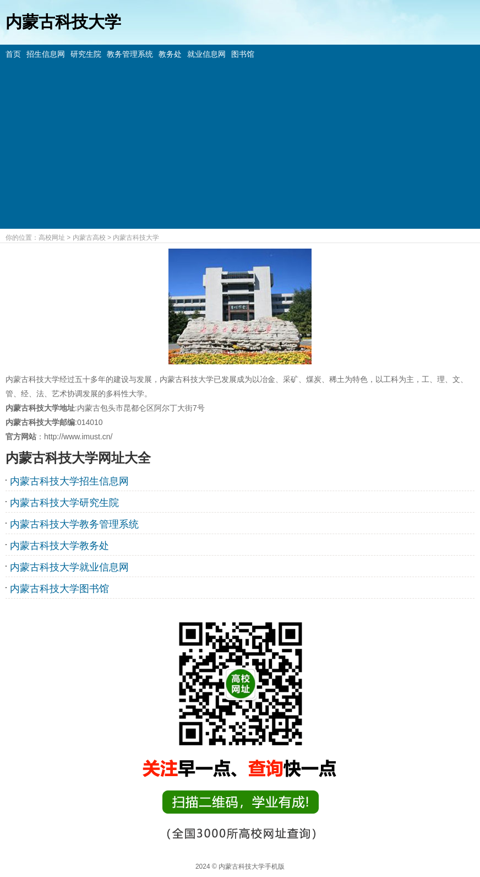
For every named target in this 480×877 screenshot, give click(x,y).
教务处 (170, 54)
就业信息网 (206, 54)
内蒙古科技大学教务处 (59, 545)
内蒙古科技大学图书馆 (59, 588)
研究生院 (85, 54)
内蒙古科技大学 (136, 237)
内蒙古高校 (89, 237)
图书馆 (242, 54)
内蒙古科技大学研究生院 (64, 502)
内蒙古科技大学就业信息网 (69, 567)
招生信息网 (45, 54)
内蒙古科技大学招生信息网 (69, 481)
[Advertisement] (240, 143)
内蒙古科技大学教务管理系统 (74, 524)
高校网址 (52, 237)
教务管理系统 (130, 54)
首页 (13, 54)
